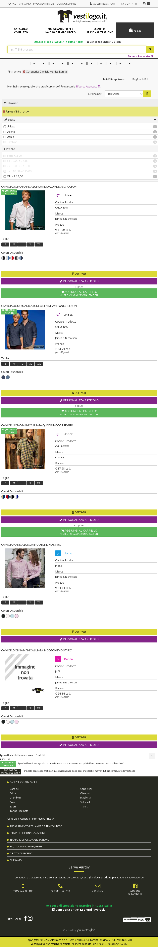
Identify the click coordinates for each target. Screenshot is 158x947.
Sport (13, 806)
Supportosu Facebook (135, 892)
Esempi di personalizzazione (99, 30)
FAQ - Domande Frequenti (26, 846)
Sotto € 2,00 (12, 155)
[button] (31, 63)
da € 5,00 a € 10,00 (16, 166)
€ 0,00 (135, 30)
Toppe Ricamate (19, 811)
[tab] (80, 119)
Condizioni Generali (18, 818)
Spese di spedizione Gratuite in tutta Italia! (79, 905)
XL (30, 244)
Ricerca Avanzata (140, 56)
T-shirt (83, 806)
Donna (9, 131)
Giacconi (85, 793)
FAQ (12, 3)
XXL (39, 244)
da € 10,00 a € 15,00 (17, 171)
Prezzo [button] (80, 148)
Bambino (10, 142)
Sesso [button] (80, 119)
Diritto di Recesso (21, 853)
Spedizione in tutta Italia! (58, 41)
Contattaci (97, 890)
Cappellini (86, 789)
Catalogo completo (21, 30)
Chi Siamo (25, 3)
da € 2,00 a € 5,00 (15, 160)
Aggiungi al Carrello (79, 293)
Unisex (9, 126)
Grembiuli (15, 797)
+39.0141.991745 (60, 890)
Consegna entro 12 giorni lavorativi (79, 909)
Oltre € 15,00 (13, 176)
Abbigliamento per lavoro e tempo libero (60, 30)
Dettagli (79, 273)
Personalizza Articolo (79, 281)
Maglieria (85, 797)
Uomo (8, 136)
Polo (12, 802)
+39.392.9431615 (23, 890)
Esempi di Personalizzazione (27, 833)
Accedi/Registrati (104, 3)
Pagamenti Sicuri (43, 3)
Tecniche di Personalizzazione (29, 839)
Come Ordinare (66, 3)
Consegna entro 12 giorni (104, 41)
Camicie (14, 789)
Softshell (85, 802)
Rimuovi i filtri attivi (16, 111)
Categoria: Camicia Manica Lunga (45, 71)
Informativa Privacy (43, 818)
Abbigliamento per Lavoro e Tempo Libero (36, 826)
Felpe (13, 793)
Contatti (128, 3)
